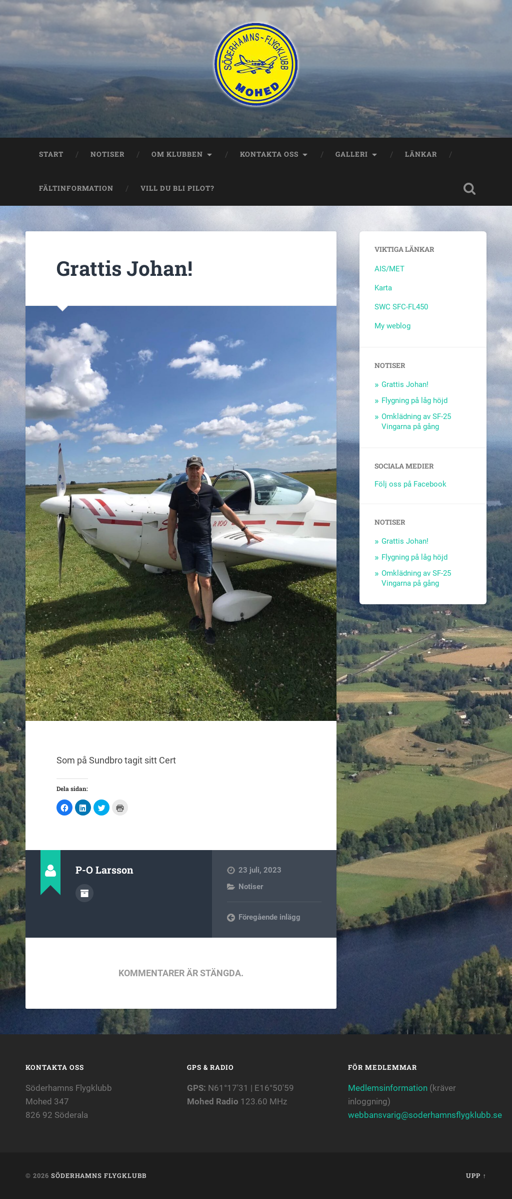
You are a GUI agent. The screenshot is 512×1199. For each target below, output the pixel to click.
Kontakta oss (269, 154)
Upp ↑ (476, 1175)
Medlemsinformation (388, 1088)
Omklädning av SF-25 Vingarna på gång (416, 421)
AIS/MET (389, 268)
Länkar (421, 154)
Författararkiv (85, 893)
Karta (383, 287)
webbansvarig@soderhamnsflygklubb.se (425, 1115)
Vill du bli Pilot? (177, 188)
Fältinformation (76, 188)
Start (51, 154)
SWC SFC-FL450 (401, 306)
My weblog (392, 325)
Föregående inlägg (269, 917)
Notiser (107, 154)
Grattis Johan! (124, 268)
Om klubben (177, 154)
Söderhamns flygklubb (98, 1175)
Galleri (352, 154)
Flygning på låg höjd (415, 400)
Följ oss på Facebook (410, 484)
